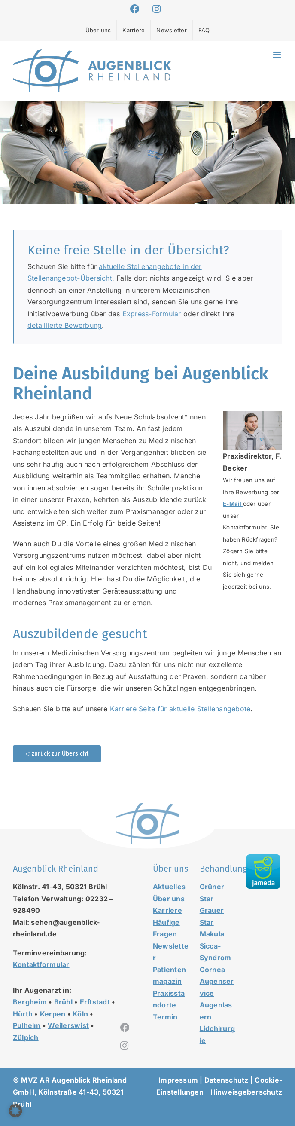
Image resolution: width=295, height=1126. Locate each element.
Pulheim (27, 1025)
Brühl (63, 1001)
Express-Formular (151, 313)
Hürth (23, 1014)
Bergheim (30, 1001)
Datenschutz (226, 1080)
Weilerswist (68, 1025)
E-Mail (233, 503)
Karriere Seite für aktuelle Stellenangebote (180, 708)
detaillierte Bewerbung (64, 325)
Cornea (212, 969)
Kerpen (52, 1014)
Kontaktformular (41, 964)
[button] (15, 1110)
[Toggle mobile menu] (277, 54)
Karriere (167, 910)
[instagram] (124, 1045)
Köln (80, 1014)
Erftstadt (95, 1001)
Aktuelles (169, 886)
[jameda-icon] (263, 858)
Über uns (169, 898)
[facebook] (125, 1027)
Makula (212, 934)
